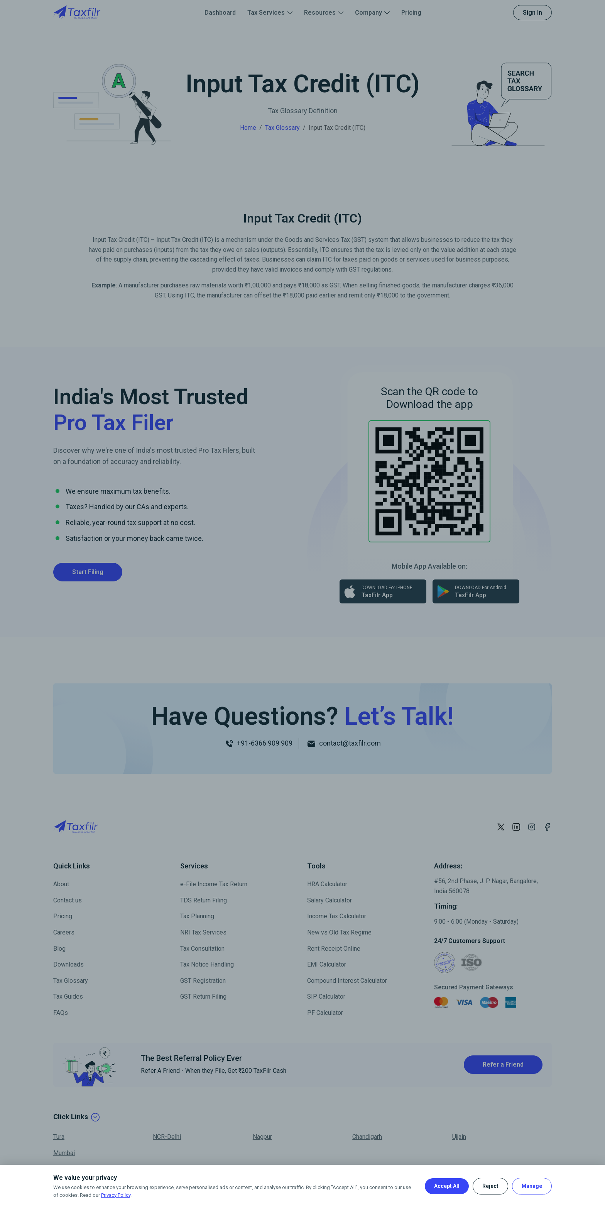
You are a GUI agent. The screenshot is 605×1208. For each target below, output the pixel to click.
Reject (490, 1186)
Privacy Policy (115, 1195)
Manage (532, 1186)
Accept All (447, 1186)
